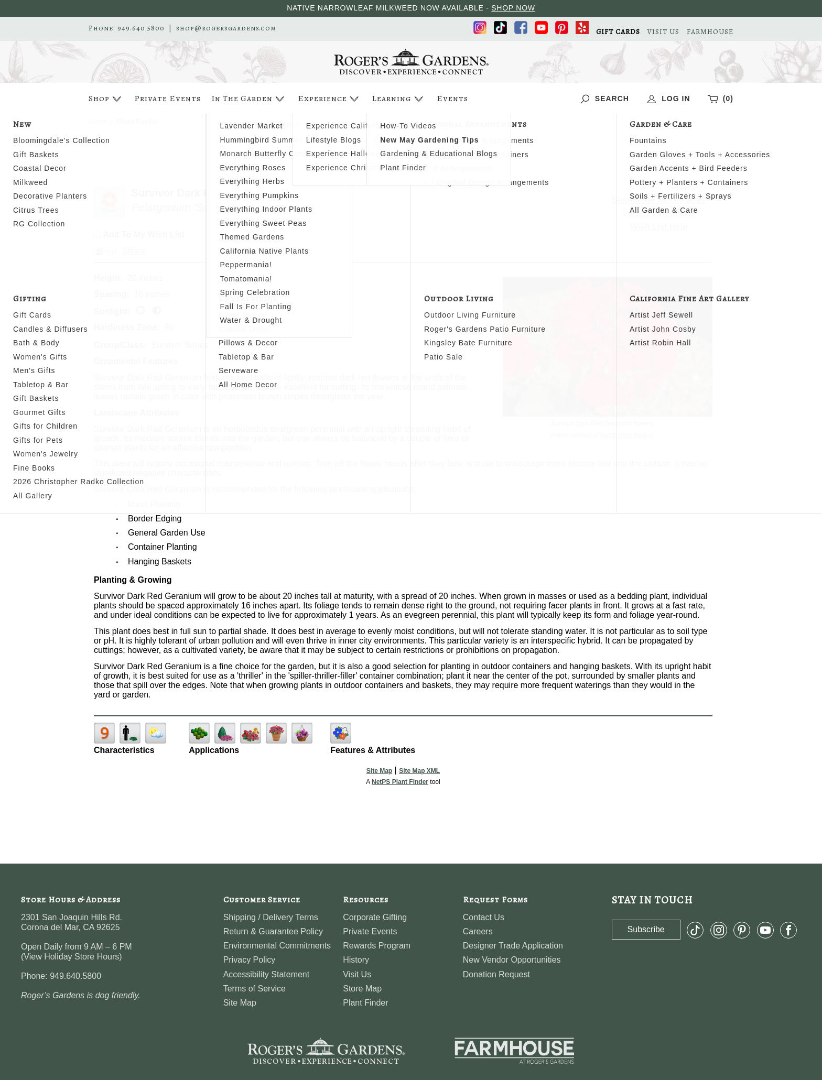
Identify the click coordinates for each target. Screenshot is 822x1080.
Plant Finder (365, 1002)
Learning (399, 99)
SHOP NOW (513, 8)
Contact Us (483, 917)
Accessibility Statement (266, 974)
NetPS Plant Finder (626, 435)
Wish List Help (659, 226)
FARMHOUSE (710, 32)
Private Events (167, 98)
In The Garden (249, 99)
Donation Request (496, 974)
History (356, 959)
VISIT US (663, 32)
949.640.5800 (141, 28)
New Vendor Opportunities (512, 959)
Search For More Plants (659, 199)
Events (452, 98)
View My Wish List (659, 213)
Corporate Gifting (375, 917)
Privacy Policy (249, 959)
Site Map (379, 770)
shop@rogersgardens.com (226, 28)
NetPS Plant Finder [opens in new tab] (400, 782)
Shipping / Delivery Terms (270, 917)
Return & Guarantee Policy (273, 931)
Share (133, 250)
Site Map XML (419, 770)
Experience (329, 99)
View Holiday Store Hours (71, 956)
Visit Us (357, 974)
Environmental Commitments (277, 945)
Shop (106, 99)
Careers (478, 931)
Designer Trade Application (513, 945)
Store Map (362, 988)
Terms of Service (254, 988)
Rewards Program (376, 945)
